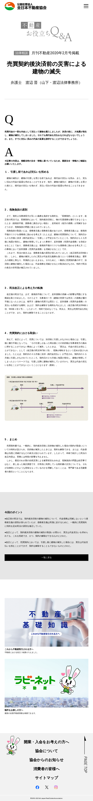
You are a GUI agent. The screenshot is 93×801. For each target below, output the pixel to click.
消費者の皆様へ (46, 769)
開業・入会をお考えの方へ (46, 742)
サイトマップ (46, 778)
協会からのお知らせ (46, 760)
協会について (46, 751)
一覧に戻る (46, 557)
